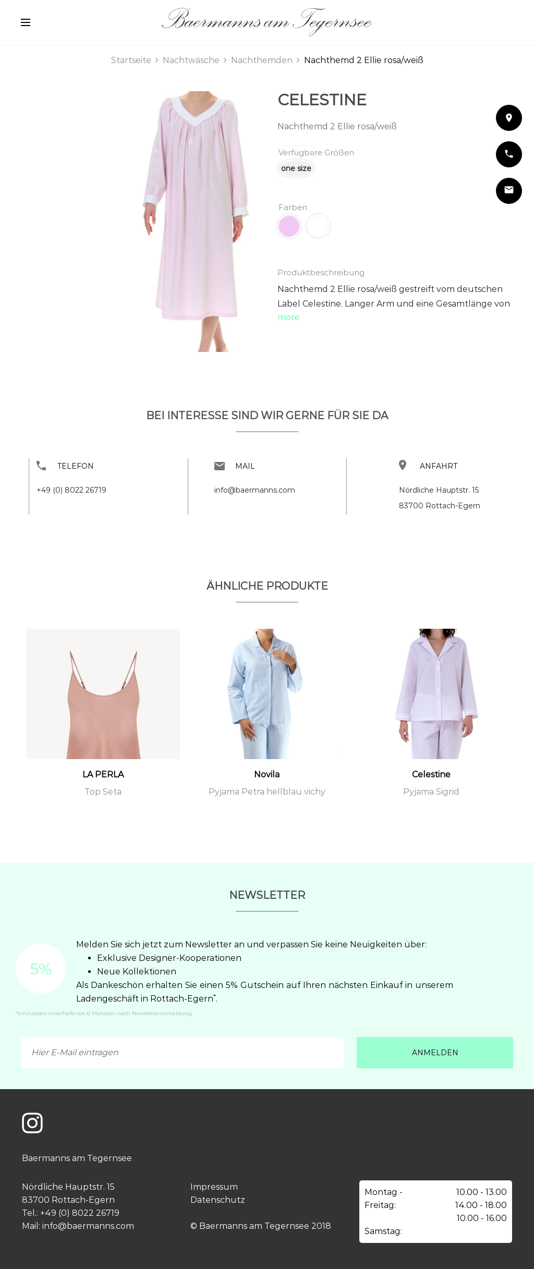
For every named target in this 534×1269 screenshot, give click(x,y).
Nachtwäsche (191, 60)
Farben (292, 207)
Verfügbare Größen (316, 152)
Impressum (214, 1187)
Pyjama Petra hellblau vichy (267, 792)
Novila (267, 774)
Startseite (131, 60)
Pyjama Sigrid (431, 792)
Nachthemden (262, 60)
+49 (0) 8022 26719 (71, 490)
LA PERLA (103, 774)
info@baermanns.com (254, 490)
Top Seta (103, 792)
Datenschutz (217, 1200)
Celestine (322, 99)
